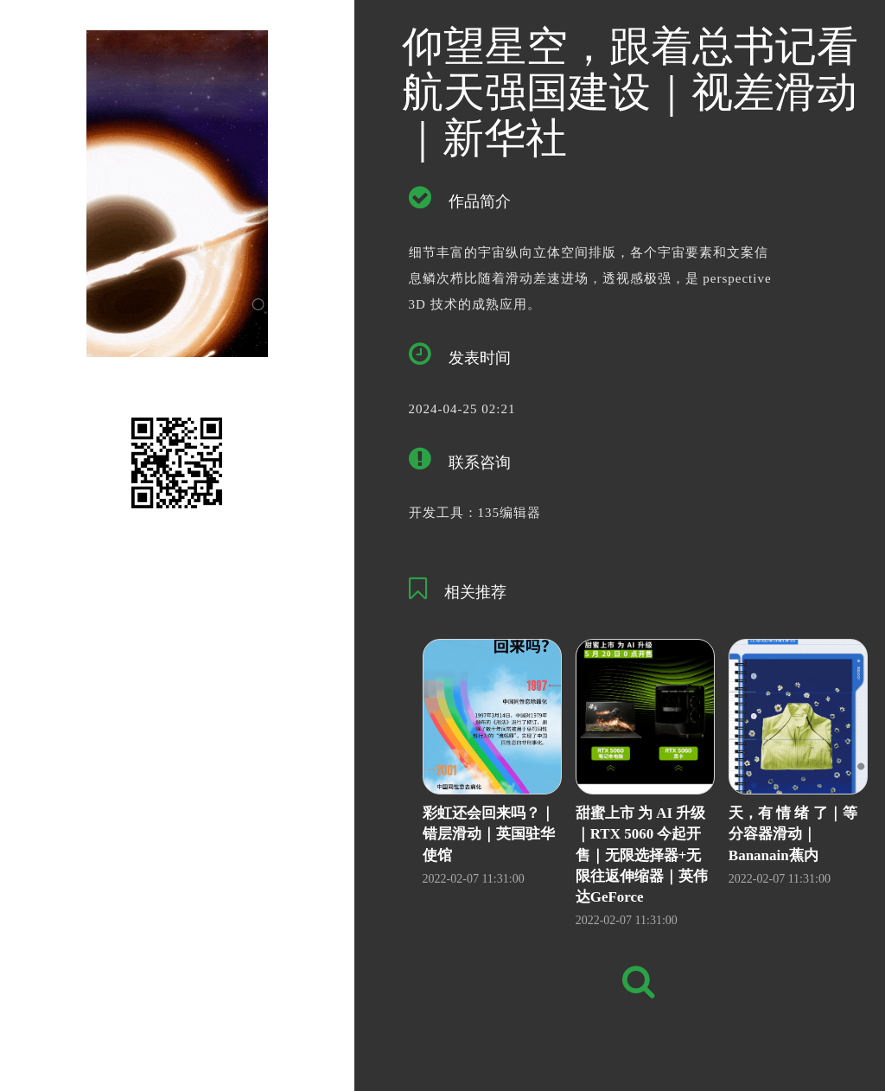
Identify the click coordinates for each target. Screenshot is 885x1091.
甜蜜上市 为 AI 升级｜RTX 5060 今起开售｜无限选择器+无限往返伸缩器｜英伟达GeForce (642, 855)
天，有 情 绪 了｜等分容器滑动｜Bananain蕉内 (793, 834)
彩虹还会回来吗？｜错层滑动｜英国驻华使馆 (489, 834)
